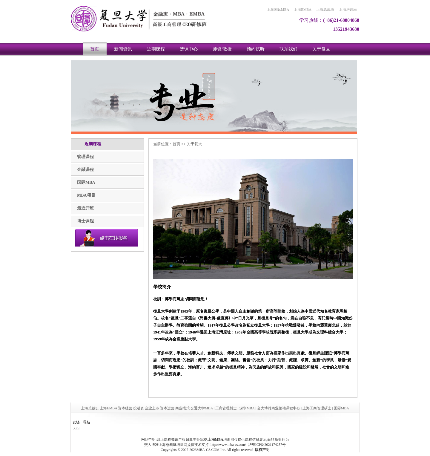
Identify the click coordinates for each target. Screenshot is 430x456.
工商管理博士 (226, 408)
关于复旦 (321, 49)
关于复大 (194, 144)
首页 (94, 49)
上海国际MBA (278, 9)
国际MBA (86, 182)
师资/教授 (222, 49)
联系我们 (288, 49)
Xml (76, 428)
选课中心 (189, 49)
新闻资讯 (123, 49)
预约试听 (256, 49)
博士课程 (85, 221)
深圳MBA (247, 408)
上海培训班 (348, 9)
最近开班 (85, 208)
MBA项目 (86, 195)
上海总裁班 (325, 9)
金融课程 (85, 169)
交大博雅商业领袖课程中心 (278, 408)
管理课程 (85, 156)
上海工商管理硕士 (316, 408)
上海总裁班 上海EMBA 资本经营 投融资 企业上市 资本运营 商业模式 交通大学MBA (147, 408)
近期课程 (156, 49)
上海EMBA (302, 9)
